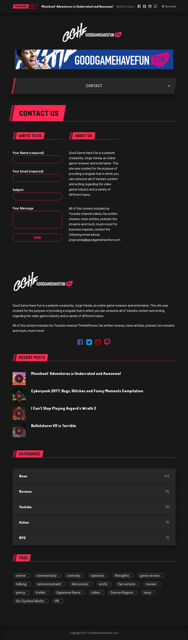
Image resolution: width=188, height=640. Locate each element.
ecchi (103, 584)
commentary (47, 575)
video (95, 592)
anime (21, 575)
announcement (49, 584)
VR (57, 601)
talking (21, 584)
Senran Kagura (122, 592)
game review (150, 575)
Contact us (39, 113)
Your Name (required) (28, 153)
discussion (80, 584)
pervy (20, 592)
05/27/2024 (127, 6)
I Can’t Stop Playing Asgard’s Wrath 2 (63, 408)
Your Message (23, 208)
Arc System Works (30, 601)
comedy (73, 575)
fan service (126, 584)
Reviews (25, 491)
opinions (97, 575)
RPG (22, 538)
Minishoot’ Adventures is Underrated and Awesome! (77, 6)
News (23, 476)
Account (170, 6)
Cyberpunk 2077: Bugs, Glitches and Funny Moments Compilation (87, 390)
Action (24, 522)
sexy (147, 592)
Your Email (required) (28, 171)
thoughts (122, 575)
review (151, 584)
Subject (18, 190)
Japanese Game (68, 592)
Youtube (25, 507)
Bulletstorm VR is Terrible (53, 425)
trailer (40, 592)
